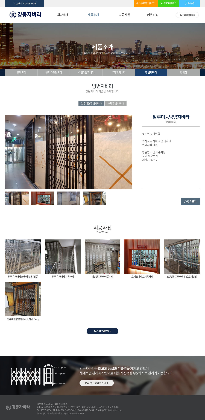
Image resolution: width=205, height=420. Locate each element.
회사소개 (63, 15)
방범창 (183, 72)
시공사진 (124, 15)
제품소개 (93, 15)
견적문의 (187, 14)
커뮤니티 (153, 15)
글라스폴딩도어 (54, 72)
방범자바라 (151, 72)
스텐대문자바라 (86, 72)
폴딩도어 (21, 72)
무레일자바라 (118, 72)
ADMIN (81, 413)
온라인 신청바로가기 (97, 383)
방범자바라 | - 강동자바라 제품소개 (26, 15)
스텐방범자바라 (116, 103)
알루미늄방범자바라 (91, 103)
